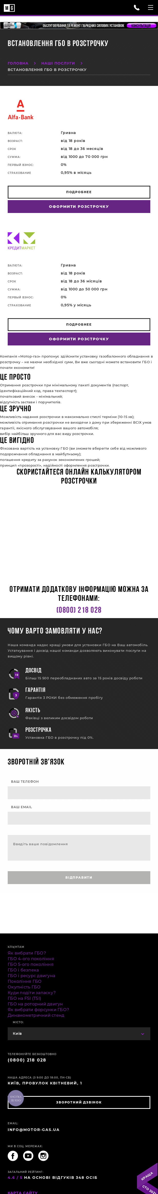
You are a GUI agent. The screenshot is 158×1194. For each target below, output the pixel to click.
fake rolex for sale (16, 896)
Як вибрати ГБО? (27, 953)
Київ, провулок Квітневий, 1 (45, 1083)
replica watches (89, 896)
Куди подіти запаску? (32, 992)
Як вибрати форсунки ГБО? (38, 1009)
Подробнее (79, 192)
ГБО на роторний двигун (35, 1004)
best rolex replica (119, 896)
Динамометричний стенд (36, 1015)
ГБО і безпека (23, 970)
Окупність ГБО (24, 987)
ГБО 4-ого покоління (31, 958)
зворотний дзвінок (79, 1102)
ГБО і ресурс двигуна (31, 975)
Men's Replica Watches (53, 896)
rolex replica (23, 901)
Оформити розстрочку (79, 206)
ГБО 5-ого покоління (31, 964)
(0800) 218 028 (79, 611)
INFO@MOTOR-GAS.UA (34, 1129)
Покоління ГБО (25, 981)
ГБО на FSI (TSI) (24, 998)
